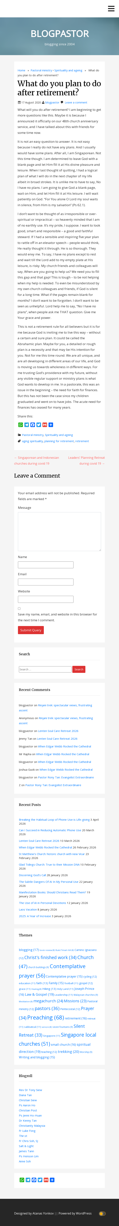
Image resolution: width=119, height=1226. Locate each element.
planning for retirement (59, 441)
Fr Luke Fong (27, 1131)
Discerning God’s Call (32, 875)
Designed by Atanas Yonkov (34, 1213)
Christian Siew (28, 1100)
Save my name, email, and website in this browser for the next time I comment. (57, 617)
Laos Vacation (28, 909)
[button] (111, 9)
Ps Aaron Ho (27, 1105)
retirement (82, 441)
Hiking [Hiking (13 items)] (49, 989)
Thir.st (23, 1136)
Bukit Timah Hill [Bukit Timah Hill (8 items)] (65, 950)
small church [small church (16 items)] (63, 1044)
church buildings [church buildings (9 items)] (38, 967)
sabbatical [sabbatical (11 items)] (32, 1027)
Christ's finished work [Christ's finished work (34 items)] (50, 957)
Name (22, 557)
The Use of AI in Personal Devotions (42, 903)
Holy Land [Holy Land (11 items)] (65, 989)
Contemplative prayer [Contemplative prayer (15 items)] (64, 976)
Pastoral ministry (41, 70)
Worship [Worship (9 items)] (86, 1051)
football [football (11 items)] (71, 983)
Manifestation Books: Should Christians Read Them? (52, 892)
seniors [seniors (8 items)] (47, 1027)
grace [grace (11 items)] (25, 989)
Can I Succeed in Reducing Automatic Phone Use (50, 830)
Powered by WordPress (75, 1213)
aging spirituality (32, 441)
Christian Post (28, 1110)
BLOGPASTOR (59, 33)
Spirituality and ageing (68, 70)
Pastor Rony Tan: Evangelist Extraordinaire (66, 777)
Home (21, 70)
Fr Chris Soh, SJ (28, 1141)
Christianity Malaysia (32, 1125)
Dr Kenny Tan (28, 1120)
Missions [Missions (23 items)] (75, 1000)
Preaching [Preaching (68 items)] (45, 1017)
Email (22, 574)
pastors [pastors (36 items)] (47, 1008)
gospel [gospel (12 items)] (86, 983)
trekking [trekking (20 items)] (68, 1051)
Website (24, 591)
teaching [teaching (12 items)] (49, 1052)
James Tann (26, 1151)
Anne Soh (25, 1161)
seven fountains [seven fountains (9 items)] (63, 1026)
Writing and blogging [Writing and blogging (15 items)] (37, 1057)
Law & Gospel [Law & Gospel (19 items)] (39, 994)
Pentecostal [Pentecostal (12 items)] (70, 1009)
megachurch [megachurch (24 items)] (48, 1000)
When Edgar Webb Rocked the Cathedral (64, 746)
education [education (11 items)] (27, 983)
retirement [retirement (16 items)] (76, 1018)
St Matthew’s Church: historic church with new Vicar (52, 854)
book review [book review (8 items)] (47, 950)
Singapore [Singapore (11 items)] (51, 1035)
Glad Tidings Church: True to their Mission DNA (49, 864)
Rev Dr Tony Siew (30, 1090)
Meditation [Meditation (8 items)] (26, 1001)
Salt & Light (26, 1146)
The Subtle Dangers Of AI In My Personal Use (48, 882)
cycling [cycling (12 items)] (90, 976)
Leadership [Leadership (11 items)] (64, 994)
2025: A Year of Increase (35, 916)
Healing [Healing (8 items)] (36, 989)
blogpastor (52, 102)
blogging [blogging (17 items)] (29, 950)
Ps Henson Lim (29, 1156)
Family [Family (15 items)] (56, 983)
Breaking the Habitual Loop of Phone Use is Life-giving (54, 819)
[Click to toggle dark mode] (103, 1213)
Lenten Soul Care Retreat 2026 (58, 731)
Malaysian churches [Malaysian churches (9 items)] (86, 994)
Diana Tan (25, 1095)
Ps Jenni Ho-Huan (30, 1115)
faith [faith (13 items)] (42, 983)
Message (24, 507)
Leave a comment (76, 102)
